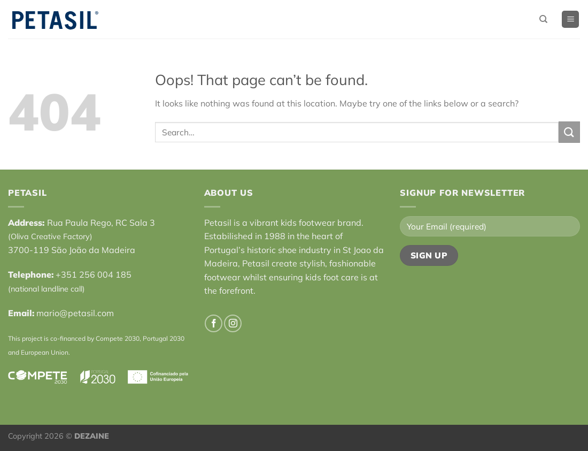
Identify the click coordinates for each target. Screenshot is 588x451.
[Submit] (569, 131)
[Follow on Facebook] (213, 323)
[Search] (543, 19)
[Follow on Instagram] (233, 323)
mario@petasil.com (75, 313)
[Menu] (570, 19)
